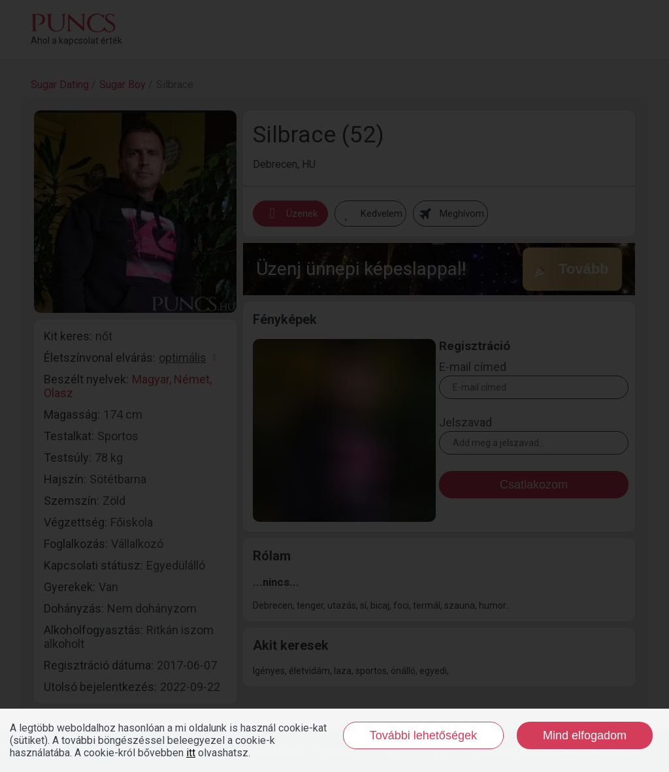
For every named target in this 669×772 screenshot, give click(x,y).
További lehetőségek (423, 735)
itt (190, 753)
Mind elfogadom (585, 735)
